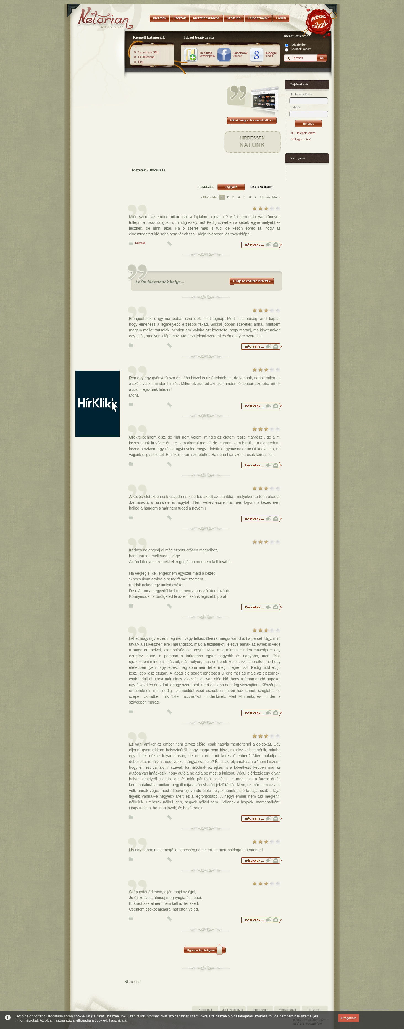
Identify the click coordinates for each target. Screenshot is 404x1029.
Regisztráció (302, 139)
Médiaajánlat (287, 1009)
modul (271, 55)
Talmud (140, 243)
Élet (140, 61)
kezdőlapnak (207, 55)
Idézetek (139, 170)
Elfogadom (348, 1018)
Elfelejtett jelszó (304, 133)
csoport (240, 55)
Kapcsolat (205, 1009)
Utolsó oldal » (270, 197)
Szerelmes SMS (148, 52)
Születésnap (146, 57)
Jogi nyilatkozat (232, 1009)
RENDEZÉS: (206, 187)
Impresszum (260, 1009)
